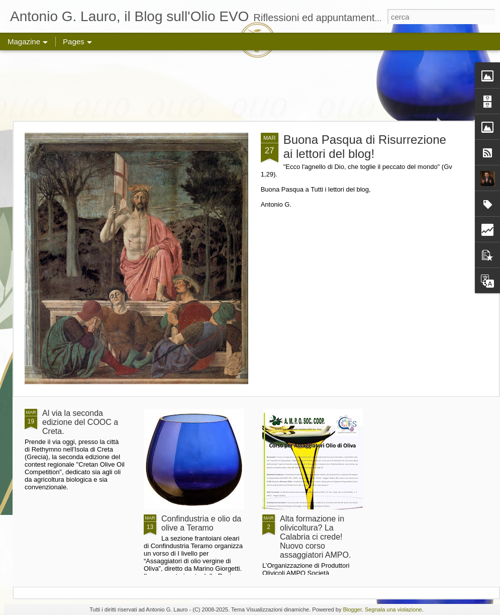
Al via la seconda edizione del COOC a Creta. (80, 422)
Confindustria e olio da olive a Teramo (201, 523)
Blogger (352, 609)
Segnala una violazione (393, 609)
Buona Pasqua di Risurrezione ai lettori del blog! (364, 146)
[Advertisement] (250, 85)
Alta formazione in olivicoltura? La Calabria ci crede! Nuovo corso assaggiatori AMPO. (315, 536)
